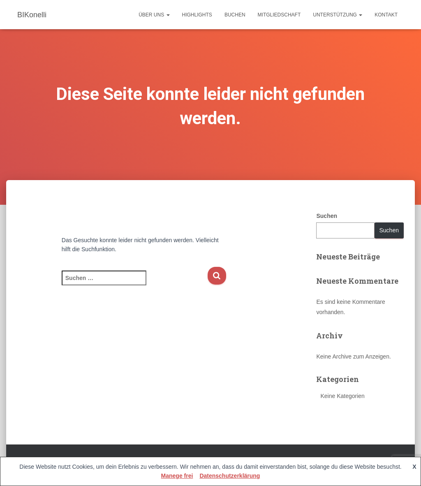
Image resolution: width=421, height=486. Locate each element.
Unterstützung (337, 15)
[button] (168, 15)
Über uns (154, 15)
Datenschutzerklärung (229, 475)
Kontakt (386, 15)
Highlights (197, 15)
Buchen (234, 15)
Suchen (326, 216)
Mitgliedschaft (279, 15)
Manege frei (177, 475)
